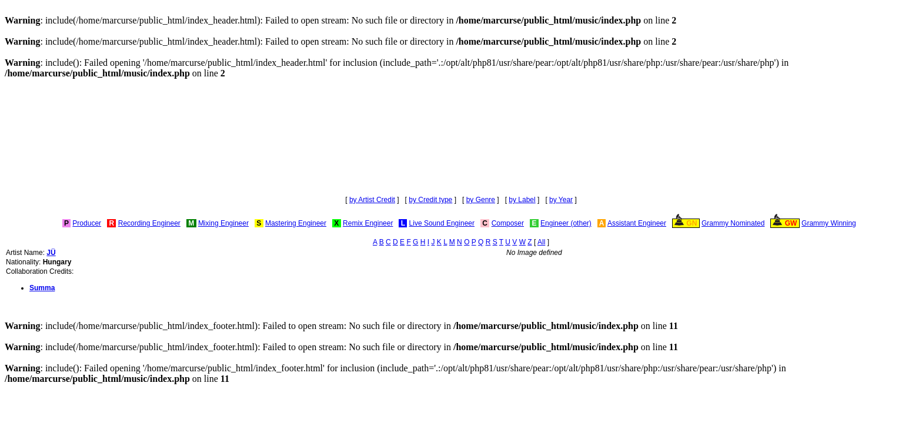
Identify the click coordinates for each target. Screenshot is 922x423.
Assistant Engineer (636, 223)
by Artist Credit (372, 200)
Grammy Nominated (732, 223)
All (541, 242)
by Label (522, 200)
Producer (86, 223)
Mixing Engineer (223, 223)
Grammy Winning (828, 223)
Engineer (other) (566, 223)
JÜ (50, 253)
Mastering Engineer (295, 223)
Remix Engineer (368, 223)
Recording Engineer (149, 223)
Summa (42, 288)
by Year (561, 200)
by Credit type (430, 200)
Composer (508, 223)
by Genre (480, 200)
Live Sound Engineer (442, 223)
